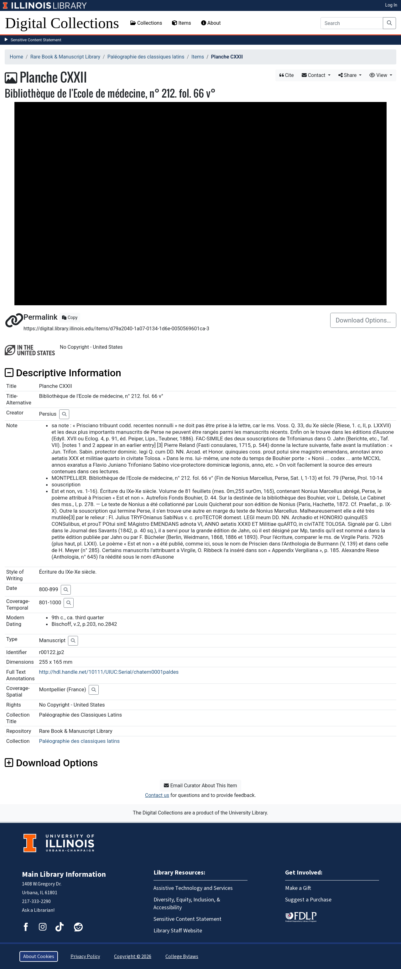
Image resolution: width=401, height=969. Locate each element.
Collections (146, 23)
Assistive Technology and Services (193, 888)
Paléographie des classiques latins (146, 57)
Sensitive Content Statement (36, 40)
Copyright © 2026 (132, 956)
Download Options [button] (51, 763)
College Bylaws (181, 956)
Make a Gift (298, 888)
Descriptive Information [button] (63, 373)
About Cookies (38, 956)
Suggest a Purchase (308, 900)
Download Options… (363, 320)
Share (348, 75)
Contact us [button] (157, 795)
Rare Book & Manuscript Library (65, 57)
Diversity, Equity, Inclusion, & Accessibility (187, 903)
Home (16, 57)
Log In (391, 5)
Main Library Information (64, 874)
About (211, 23)
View (378, 75)
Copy (69, 317)
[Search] (351, 23)
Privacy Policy (85, 956)
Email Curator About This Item (200, 786)
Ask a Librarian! (38, 910)
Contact (314, 75)
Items (181, 23)
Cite (286, 75)
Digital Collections (62, 23)
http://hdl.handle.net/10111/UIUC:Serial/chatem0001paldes (109, 672)
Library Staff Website (178, 931)
